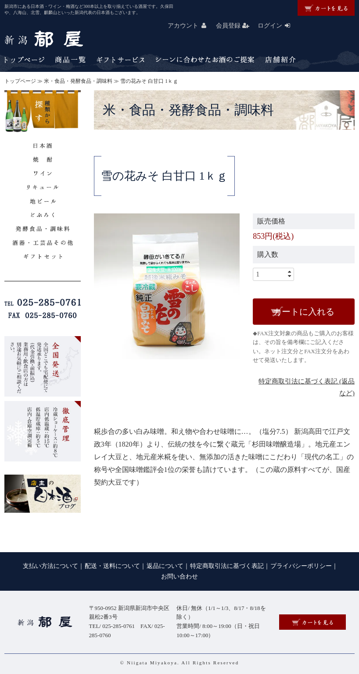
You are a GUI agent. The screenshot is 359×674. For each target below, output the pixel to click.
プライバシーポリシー (301, 566)
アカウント (191, 25)
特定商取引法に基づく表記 (227, 566)
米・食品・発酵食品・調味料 (78, 81)
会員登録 (236, 25)
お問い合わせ (179, 576)
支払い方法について (50, 566)
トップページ (20, 81)
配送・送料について (112, 566)
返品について (165, 566)
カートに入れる (303, 311)
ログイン (278, 25)
